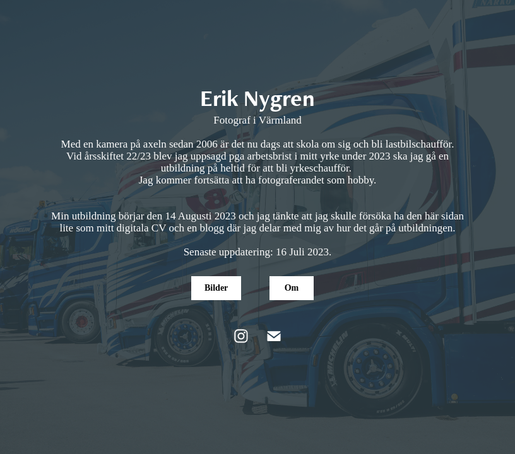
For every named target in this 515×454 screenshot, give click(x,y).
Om (292, 288)
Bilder (216, 288)
